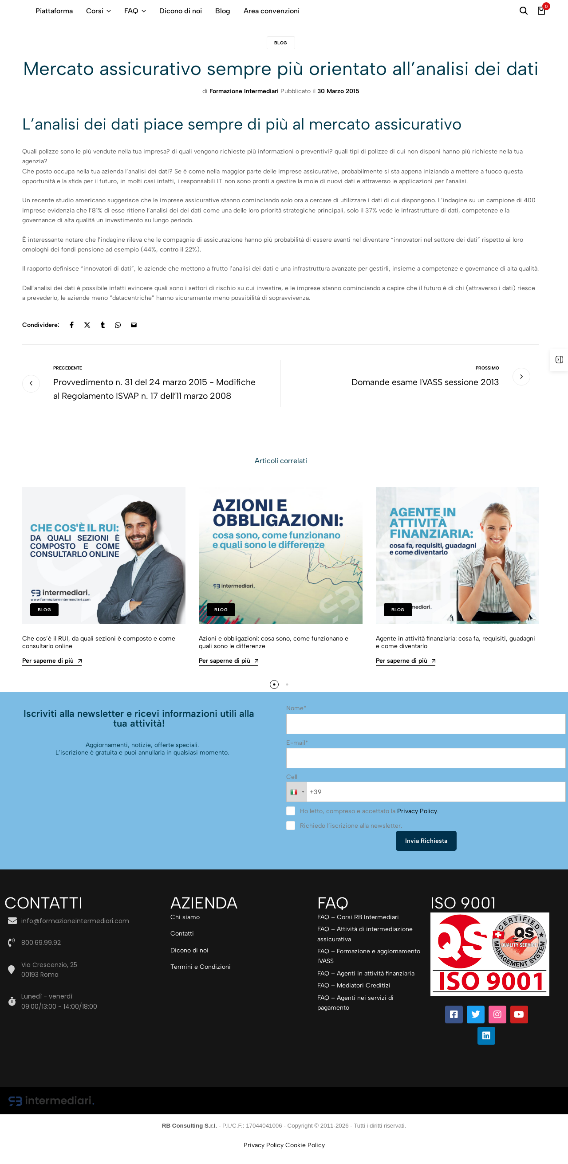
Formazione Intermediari (244, 91)
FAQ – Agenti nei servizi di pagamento (355, 1016)
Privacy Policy (417, 825)
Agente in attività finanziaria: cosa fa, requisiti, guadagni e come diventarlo (455, 657)
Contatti (182, 947)
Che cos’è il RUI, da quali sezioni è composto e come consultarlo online (98, 657)
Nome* (296, 723)
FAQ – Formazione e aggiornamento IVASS (368, 970)
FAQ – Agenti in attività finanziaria (365, 987)
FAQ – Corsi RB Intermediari (358, 931)
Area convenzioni (272, 11)
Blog (222, 11)
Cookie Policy (305, 1158)
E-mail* (297, 757)
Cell (291, 791)
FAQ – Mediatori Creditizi (353, 999)
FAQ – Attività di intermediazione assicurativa (365, 947)
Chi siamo (185, 931)
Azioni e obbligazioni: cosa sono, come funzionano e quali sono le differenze (273, 657)
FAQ (131, 11)
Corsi (94, 11)
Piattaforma (54, 11)
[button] (274, 699)
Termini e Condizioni (200, 980)
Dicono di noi (180, 11)
